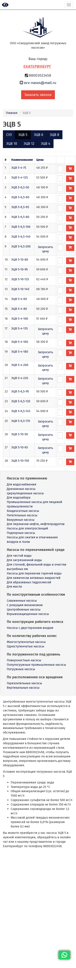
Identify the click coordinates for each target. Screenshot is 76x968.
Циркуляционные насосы (25, 493)
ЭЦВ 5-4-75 (18, 167)
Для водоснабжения (21, 484)
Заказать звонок (38, 95)
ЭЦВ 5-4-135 (19, 328)
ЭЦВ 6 (38, 135)
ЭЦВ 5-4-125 (19, 177)
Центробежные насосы (24, 609)
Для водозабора (18, 497)
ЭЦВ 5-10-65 (19, 447)
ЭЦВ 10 (11, 143)
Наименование (22, 160)
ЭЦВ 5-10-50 (19, 434)
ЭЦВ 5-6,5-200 (21, 246)
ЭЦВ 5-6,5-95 (20, 391)
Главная (11, 113)
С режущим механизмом (25, 605)
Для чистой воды (19, 555)
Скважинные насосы (22, 600)
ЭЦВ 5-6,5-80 (20, 217)
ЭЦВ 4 (45, 143)
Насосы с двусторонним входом (30, 628)
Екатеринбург (37, 66)
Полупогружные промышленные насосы (36, 665)
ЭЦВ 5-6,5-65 (20, 207)
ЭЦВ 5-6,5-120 (20, 401)
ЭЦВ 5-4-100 (19, 318)
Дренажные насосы (21, 489)
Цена (40, 160)
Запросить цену (45, 249)
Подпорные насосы (21, 533)
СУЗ (9, 135)
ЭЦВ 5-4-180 (19, 351)
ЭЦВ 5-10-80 (19, 259)
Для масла (14, 586)
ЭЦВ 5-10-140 (20, 289)
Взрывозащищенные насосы (28, 614)
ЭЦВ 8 (54, 135)
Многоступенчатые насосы (26, 642)
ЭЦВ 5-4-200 (19, 365)
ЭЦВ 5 (22, 135)
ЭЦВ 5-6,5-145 (20, 411)
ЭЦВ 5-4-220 (19, 378)
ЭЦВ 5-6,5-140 (20, 236)
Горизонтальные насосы (24, 683)
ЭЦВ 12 (29, 143)
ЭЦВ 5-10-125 (20, 279)
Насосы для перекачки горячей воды (34, 573)
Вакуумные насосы (21, 520)
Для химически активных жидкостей (33, 578)
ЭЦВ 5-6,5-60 (20, 197)
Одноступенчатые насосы (25, 646)
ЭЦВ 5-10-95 (19, 269)
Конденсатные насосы (23, 511)
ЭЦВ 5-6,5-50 (20, 187)
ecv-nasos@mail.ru (40, 82)
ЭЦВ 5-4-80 (19, 309)
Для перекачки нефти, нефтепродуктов (36, 524)
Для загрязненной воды (24, 560)
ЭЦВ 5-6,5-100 (20, 227)
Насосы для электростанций (27, 528)
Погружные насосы (21, 669)
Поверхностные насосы (24, 660)
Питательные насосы (22, 515)
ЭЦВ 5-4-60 (19, 299)
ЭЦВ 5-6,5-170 (20, 421)
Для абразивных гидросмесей (29, 582)
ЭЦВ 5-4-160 (19, 342)
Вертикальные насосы (23, 687)
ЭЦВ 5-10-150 (20, 460)
